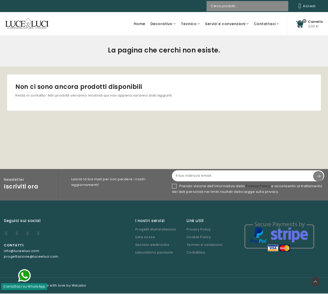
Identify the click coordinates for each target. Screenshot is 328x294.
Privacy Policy (258, 186)
